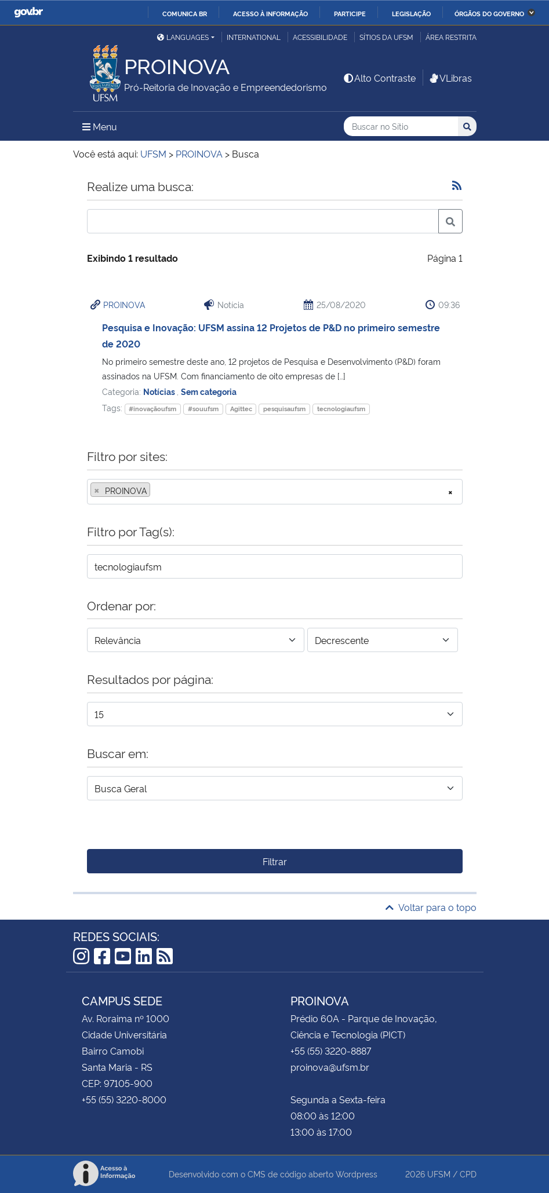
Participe (350, 13)
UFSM (438, 1173)
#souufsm (203, 408)
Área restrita (451, 37)
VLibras (450, 77)
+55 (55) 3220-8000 (124, 1099)
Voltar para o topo (431, 907)
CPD (468, 1173)
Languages (183, 37)
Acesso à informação (270, 13)
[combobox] (275, 491)
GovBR (28, 12)
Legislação (411, 13)
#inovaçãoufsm (152, 408)
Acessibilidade (320, 37)
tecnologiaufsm (341, 408)
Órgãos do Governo (489, 13)
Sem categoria (209, 391)
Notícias (160, 391)
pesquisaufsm (284, 408)
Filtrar (275, 861)
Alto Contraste (379, 77)
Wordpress (356, 1173)
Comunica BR (184, 13)
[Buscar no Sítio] (401, 126)
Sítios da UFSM (386, 37)
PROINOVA (124, 304)
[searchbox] (156, 490)
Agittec (241, 408)
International (254, 37)
